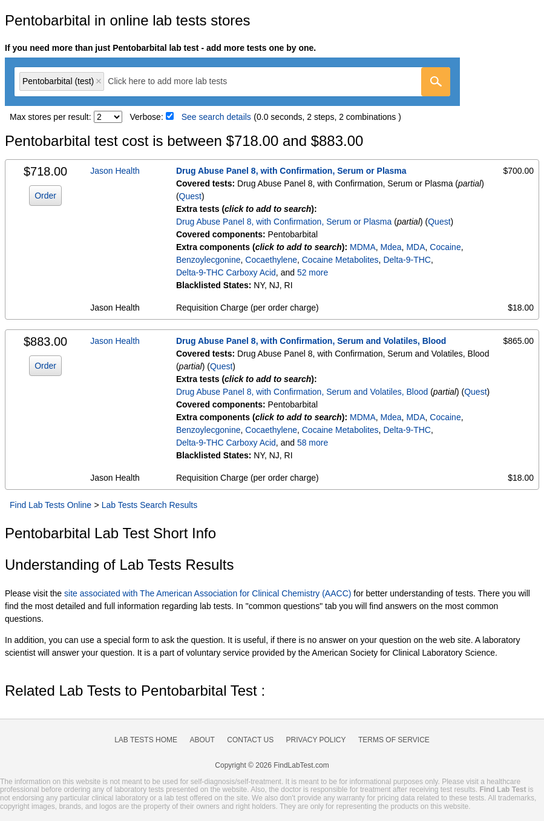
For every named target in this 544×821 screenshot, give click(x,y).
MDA (415, 247)
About (201, 740)
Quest (190, 196)
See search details (216, 117)
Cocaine (445, 247)
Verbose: (146, 117)
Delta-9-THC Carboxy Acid (226, 272)
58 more (312, 442)
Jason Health (115, 171)
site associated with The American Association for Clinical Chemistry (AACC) (207, 593)
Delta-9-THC (407, 260)
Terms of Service (394, 740)
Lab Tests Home (145, 740)
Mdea (391, 247)
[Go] (435, 81)
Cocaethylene (271, 260)
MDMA (363, 247)
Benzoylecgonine (208, 260)
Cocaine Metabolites (340, 260)
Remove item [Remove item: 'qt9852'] (98, 81)
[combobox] (232, 81)
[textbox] (176, 81)
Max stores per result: (50, 117)
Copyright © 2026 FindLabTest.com (272, 765)
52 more (312, 272)
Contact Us (250, 740)
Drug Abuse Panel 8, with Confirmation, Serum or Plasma (291, 171)
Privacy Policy (316, 740)
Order (45, 195)
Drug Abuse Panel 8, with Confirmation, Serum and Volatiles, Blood (311, 341)
